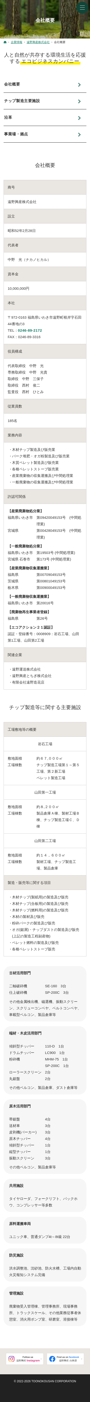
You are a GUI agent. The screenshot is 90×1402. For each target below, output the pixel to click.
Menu (82, 8)
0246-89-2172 (30, 330)
